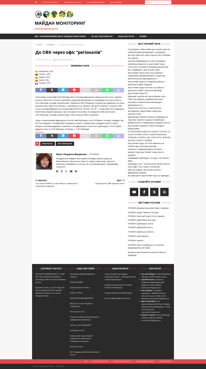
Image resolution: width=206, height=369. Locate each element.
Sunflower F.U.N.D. (77, 330)
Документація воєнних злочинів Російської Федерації (147, 253)
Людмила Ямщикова (64, 59)
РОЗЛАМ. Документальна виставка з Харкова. (148, 208)
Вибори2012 (47, 144)
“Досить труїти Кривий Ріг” (81, 325)
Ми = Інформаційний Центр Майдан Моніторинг (60, 36)
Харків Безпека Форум (72, 2)
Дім (36, 2)
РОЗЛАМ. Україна (135, 240)
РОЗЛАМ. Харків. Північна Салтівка (143, 212)
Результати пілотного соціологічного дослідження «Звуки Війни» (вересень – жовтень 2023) (145, 111)
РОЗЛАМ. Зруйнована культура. (142, 220)
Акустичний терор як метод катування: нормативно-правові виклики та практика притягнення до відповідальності (146, 76)
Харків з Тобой (76, 293)
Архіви (143, 36)
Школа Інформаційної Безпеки (117, 298)
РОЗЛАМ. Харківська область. (141, 232)
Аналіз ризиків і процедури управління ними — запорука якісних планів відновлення (120, 277)
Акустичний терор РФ (137, 93)
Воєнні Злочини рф (50, 2)
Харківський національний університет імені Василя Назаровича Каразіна (81, 338)
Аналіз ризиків (116, 2)
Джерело (39, 132)
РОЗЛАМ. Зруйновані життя (140, 227)
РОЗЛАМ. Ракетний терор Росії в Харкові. (146, 216)
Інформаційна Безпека (95, 2)
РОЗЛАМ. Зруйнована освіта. (141, 223)
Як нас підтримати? (102, 36)
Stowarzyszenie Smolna (79, 287)
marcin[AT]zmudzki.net (150, 312)
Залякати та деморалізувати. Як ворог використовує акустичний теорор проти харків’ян (146, 152)
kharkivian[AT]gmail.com (151, 287)
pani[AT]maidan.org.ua (157, 277)
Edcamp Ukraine (76, 346)
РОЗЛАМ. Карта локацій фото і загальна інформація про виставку (146, 246)
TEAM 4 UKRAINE (76, 282)
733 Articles (94, 154)
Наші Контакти (126, 36)
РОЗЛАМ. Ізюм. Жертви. (138, 236)
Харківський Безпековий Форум (118, 293)
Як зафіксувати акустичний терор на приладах (148, 175)
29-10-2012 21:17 (45, 59)
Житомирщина (65, 144)
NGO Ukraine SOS (77, 311)
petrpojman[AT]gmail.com (159, 298)
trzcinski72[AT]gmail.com (151, 320)
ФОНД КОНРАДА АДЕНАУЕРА (82, 298)
